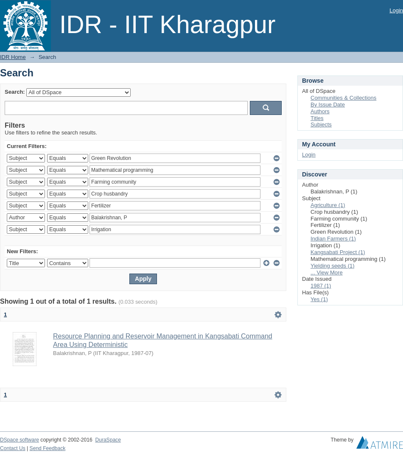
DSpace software (19, 440)
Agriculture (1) (328, 205)
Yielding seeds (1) (333, 266)
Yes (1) (319, 299)
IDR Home (13, 57)
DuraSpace (107, 440)
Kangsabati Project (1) (338, 252)
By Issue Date (328, 104)
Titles (317, 118)
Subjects (321, 124)
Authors (320, 111)
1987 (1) (321, 285)
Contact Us (12, 448)
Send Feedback (48, 448)
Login (396, 10)
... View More (327, 272)
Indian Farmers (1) (333, 238)
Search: (15, 92)
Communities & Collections (343, 98)
